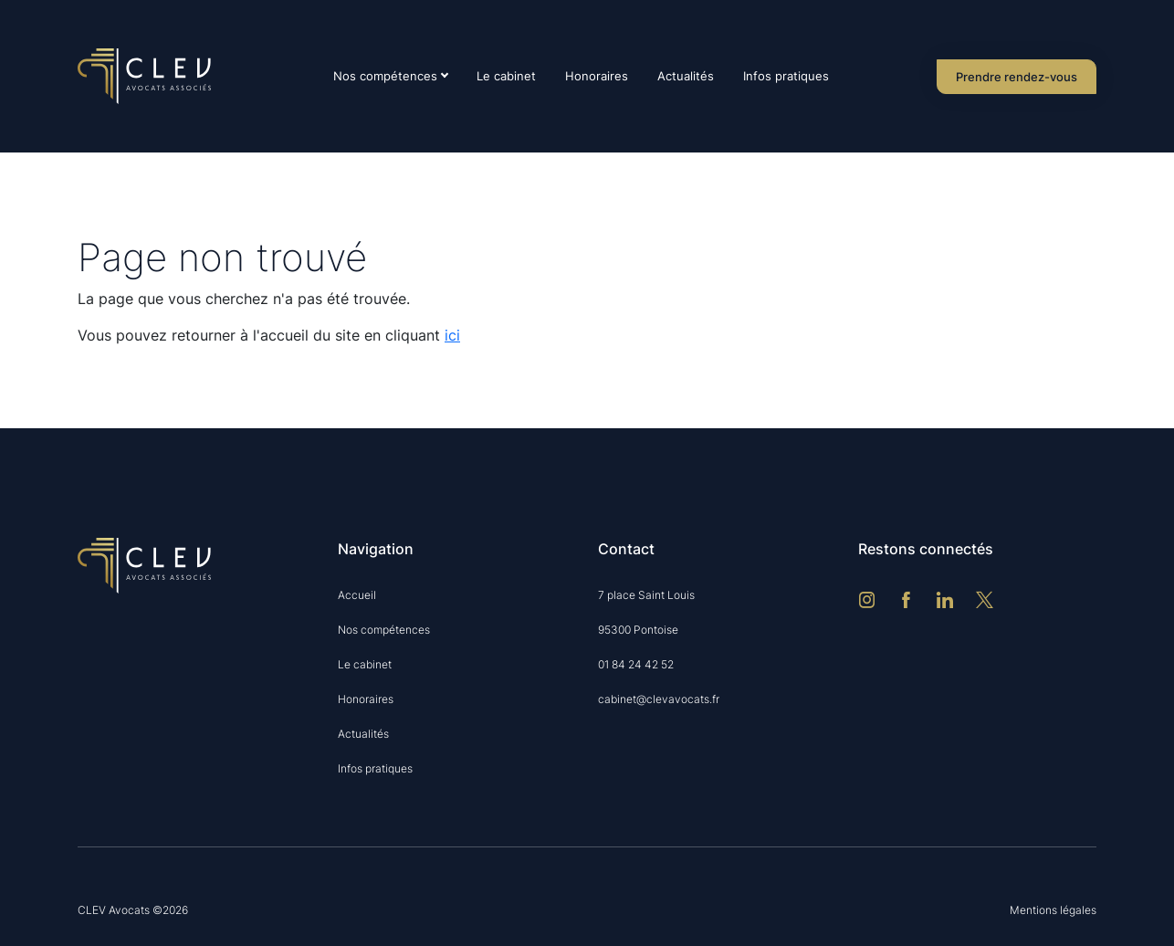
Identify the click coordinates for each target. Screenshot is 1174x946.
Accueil (357, 595)
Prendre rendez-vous (1016, 76)
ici (452, 335)
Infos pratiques (786, 75)
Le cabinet (506, 75)
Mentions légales (1053, 910)
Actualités (685, 75)
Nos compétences (385, 75)
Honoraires (596, 75)
